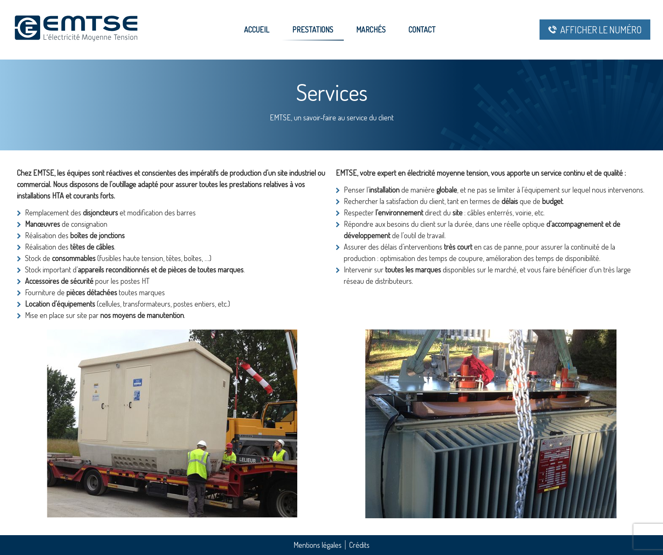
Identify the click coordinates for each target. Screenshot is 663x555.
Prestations (312, 29)
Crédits (359, 545)
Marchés (371, 29)
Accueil (256, 29)
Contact (422, 29)
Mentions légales (317, 545)
